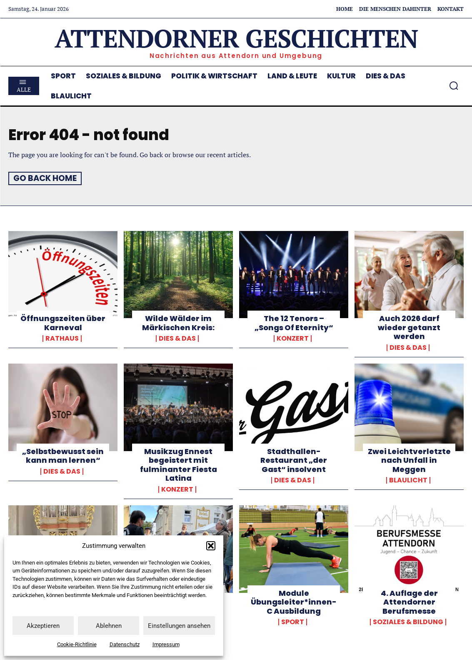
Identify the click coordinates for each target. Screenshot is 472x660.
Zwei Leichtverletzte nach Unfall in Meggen (409, 460)
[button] (211, 546)
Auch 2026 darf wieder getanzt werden (409, 327)
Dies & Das (177, 338)
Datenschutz (125, 644)
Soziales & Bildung (408, 621)
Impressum (166, 644)
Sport (292, 621)
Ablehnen (109, 626)
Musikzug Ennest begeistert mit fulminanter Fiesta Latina (178, 464)
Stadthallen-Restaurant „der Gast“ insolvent (293, 460)
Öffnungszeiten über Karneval (62, 322)
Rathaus (62, 338)
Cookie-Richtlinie (77, 644)
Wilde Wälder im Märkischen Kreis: (178, 322)
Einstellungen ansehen (179, 626)
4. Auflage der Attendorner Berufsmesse (409, 601)
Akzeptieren (43, 626)
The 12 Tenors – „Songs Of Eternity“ (294, 322)
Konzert (293, 338)
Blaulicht (408, 480)
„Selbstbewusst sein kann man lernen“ (63, 455)
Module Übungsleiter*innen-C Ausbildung (294, 601)
